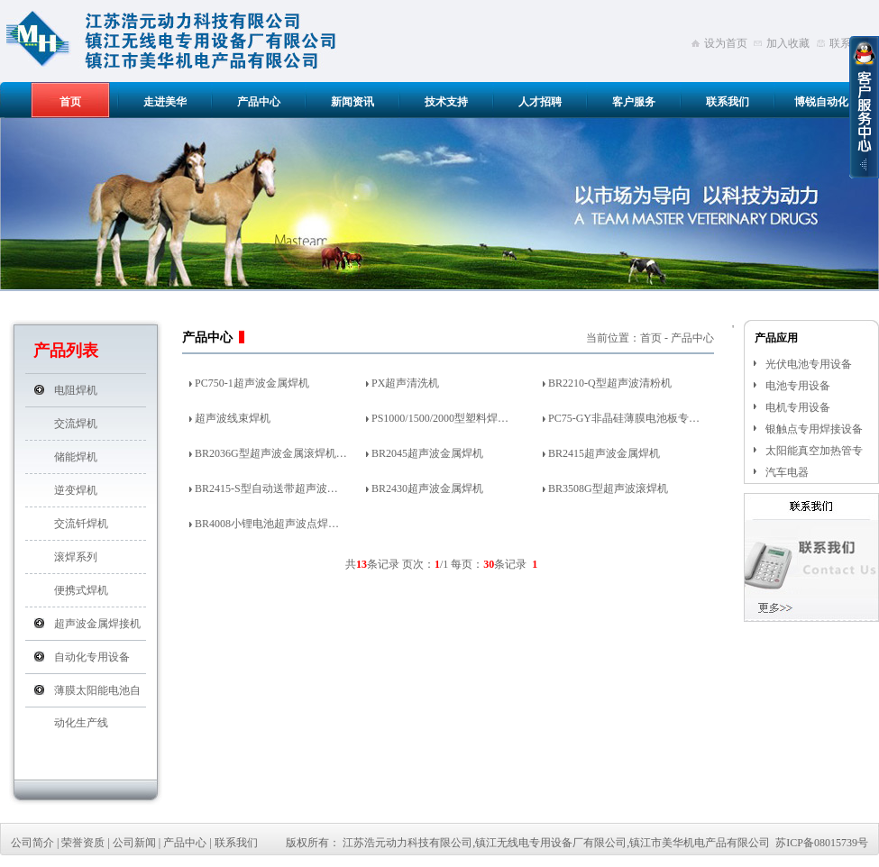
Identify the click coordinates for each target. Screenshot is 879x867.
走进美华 (165, 102)
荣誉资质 (83, 842)
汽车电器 (787, 472)
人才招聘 (540, 102)
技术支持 (446, 102)
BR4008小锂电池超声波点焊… (267, 523)
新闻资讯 (352, 102)
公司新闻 (134, 842)
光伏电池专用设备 (808, 364)
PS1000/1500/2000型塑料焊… (439, 418)
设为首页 (725, 43)
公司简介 (32, 842)
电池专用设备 (797, 385)
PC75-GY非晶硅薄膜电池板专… (624, 418)
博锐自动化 (821, 102)
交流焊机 (75, 423)
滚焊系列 (75, 557)
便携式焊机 (81, 590)
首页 (70, 102)
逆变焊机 (75, 490)
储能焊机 (75, 457)
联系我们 (727, 102)
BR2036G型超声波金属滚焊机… (271, 453)
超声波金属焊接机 (97, 623)
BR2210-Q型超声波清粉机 (610, 383)
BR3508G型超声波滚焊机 (608, 488)
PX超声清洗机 (405, 383)
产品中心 (258, 102)
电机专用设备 (797, 407)
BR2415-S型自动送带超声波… (266, 488)
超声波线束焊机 (232, 418)
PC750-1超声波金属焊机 (252, 383)
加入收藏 (788, 43)
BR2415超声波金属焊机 (604, 453)
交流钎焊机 (81, 523)
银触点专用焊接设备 (814, 429)
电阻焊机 (75, 390)
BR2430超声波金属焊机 (427, 488)
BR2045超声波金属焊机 (427, 453)
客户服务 (633, 102)
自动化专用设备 (92, 657)
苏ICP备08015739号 (821, 842)
